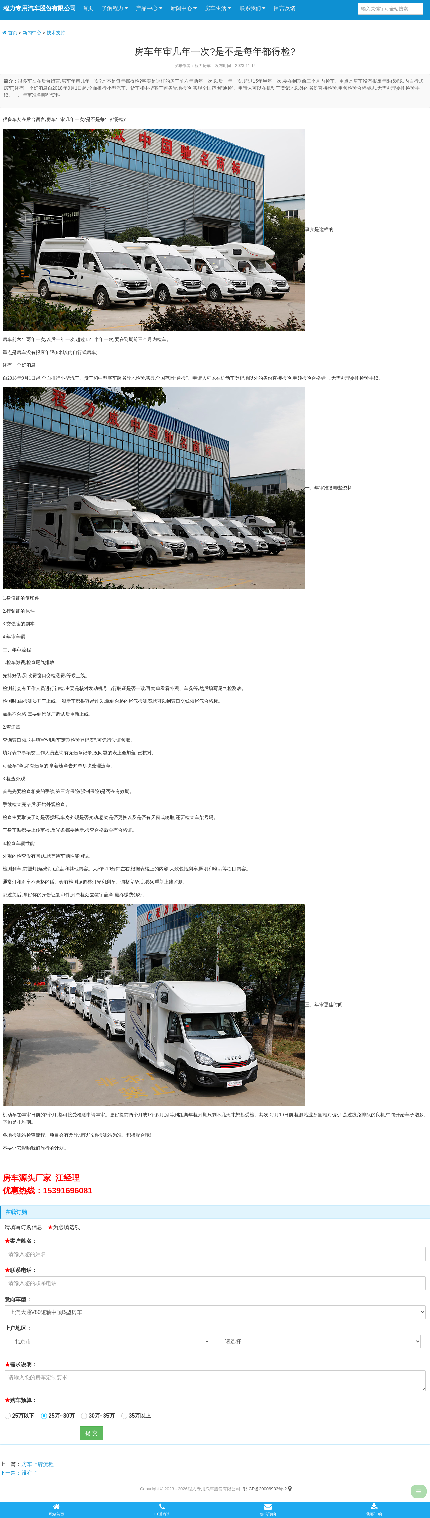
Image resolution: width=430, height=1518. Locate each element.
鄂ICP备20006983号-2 (265, 1488)
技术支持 (56, 32)
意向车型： (18, 1299)
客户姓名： (21, 1241)
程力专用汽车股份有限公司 (39, 8)
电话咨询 (162, 1510)
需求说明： (21, 1364)
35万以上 (140, 1416)
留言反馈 (284, 8)
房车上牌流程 (38, 1464)
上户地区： (18, 1328)
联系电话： (21, 1270)
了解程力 (115, 8)
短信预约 (268, 1510)
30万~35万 (102, 1416)
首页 (88, 8)
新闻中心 (184, 8)
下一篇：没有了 (19, 1473)
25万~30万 (62, 1416)
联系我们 (252, 8)
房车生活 (218, 8)
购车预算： (21, 1400)
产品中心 (149, 8)
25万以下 (23, 1416)
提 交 (91, 1433)
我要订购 (374, 1510)
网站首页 (56, 1510)
